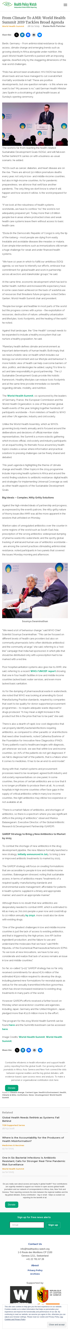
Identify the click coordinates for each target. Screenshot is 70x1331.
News (31, 1095)
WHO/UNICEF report (43, 671)
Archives (35, 1274)
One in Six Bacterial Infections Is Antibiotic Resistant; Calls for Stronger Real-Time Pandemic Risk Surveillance (33, 1161)
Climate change (17, 1092)
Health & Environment (49, 1092)
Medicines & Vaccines (13, 1145)
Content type (31, 1092)
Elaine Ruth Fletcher (54, 26)
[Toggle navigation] (65, 5)
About (35, 1265)
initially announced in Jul (32, 854)
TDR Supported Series (13, 1125)
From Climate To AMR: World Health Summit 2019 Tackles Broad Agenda (33, 20)
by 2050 (30, 915)
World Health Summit (13, 26)
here (12, 1025)
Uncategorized (42, 1095)
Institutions (22, 1095)
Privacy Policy (35, 1270)
